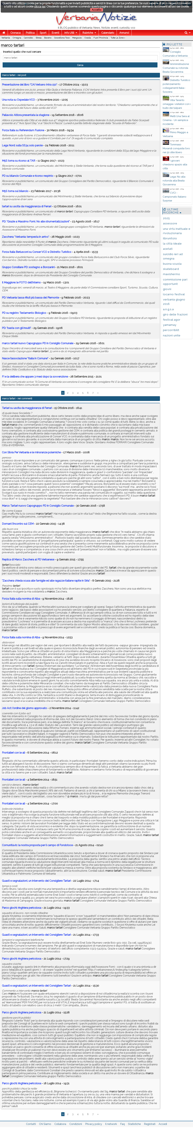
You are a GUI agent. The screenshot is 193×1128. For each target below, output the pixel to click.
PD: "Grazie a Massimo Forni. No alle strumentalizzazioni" (36, 221)
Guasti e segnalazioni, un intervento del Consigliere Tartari (36, 880)
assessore (170, 223)
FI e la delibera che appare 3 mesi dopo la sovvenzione (35, 376)
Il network (111, 1124)
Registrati (149, 1124)
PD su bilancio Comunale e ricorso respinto (27, 175)
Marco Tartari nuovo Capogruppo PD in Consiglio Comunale (38, 505)
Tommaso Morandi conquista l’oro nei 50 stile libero (176, 148)
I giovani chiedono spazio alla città (175, 164)
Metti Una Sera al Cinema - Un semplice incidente (176, 120)
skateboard (171, 269)
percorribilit (171, 330)
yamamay (169, 324)
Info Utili (69, 32)
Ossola (87, 38)
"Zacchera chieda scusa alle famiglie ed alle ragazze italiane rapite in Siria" (46, 580)
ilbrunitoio (170, 238)
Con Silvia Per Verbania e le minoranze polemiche (31, 452)
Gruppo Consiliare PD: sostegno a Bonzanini (28, 267)
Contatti (31, 1124)
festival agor (171, 319)
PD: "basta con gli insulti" (16, 328)
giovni (167, 289)
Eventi (55, 32)
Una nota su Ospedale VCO (18, 99)
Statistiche (134, 1124)
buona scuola (172, 263)
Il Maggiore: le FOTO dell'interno (21, 282)
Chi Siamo (45, 1124)
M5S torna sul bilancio (15, 191)
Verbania (5, 38)
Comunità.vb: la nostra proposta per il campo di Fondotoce (37, 845)
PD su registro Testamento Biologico (24, 312)
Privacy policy (93, 1124)
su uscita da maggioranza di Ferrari (26, 206)
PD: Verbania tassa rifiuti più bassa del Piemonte (30, 297)
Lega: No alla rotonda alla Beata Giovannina (174, 180)
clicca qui (39, 6)
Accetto (96, 9)
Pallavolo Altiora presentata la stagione (25, 115)
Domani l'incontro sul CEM (18, 523)
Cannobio (28, 38)
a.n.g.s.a (168, 309)
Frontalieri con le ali (14, 752)
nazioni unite (171, 335)
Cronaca (15, 32)
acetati (168, 248)
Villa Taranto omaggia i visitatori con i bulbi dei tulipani (177, 104)
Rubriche (87, 32)
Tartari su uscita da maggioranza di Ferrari (27, 408)
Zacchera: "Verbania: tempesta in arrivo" (25, 236)
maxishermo (171, 274)
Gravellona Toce (62, 38)
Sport (43, 32)
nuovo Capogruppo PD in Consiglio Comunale (37, 343)
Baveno (47, 38)
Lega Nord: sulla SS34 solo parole (22, 145)
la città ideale (172, 243)
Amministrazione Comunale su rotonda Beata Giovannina (176, 68)
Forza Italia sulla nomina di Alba (21, 598)
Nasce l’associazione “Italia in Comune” (25, 358)
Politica (30, 32)
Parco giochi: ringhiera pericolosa (22, 907)
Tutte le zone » (118, 38)
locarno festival (174, 294)
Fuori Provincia (100, 38)
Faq (122, 1124)
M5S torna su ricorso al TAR (18, 160)
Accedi (163, 1124)
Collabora (60, 1124)
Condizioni (75, 1124)
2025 (166, 218)
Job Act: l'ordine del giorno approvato (24, 708)
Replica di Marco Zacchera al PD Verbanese (28, 559)
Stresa (39, 38)
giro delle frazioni (175, 314)
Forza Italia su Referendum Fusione (23, 130)
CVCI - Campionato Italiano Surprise (174, 196)
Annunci (124, 32)
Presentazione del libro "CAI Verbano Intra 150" (29, 84)
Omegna (17, 38)
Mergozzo (77, 38)
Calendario (107, 32)
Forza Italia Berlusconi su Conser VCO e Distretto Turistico (36, 251)
